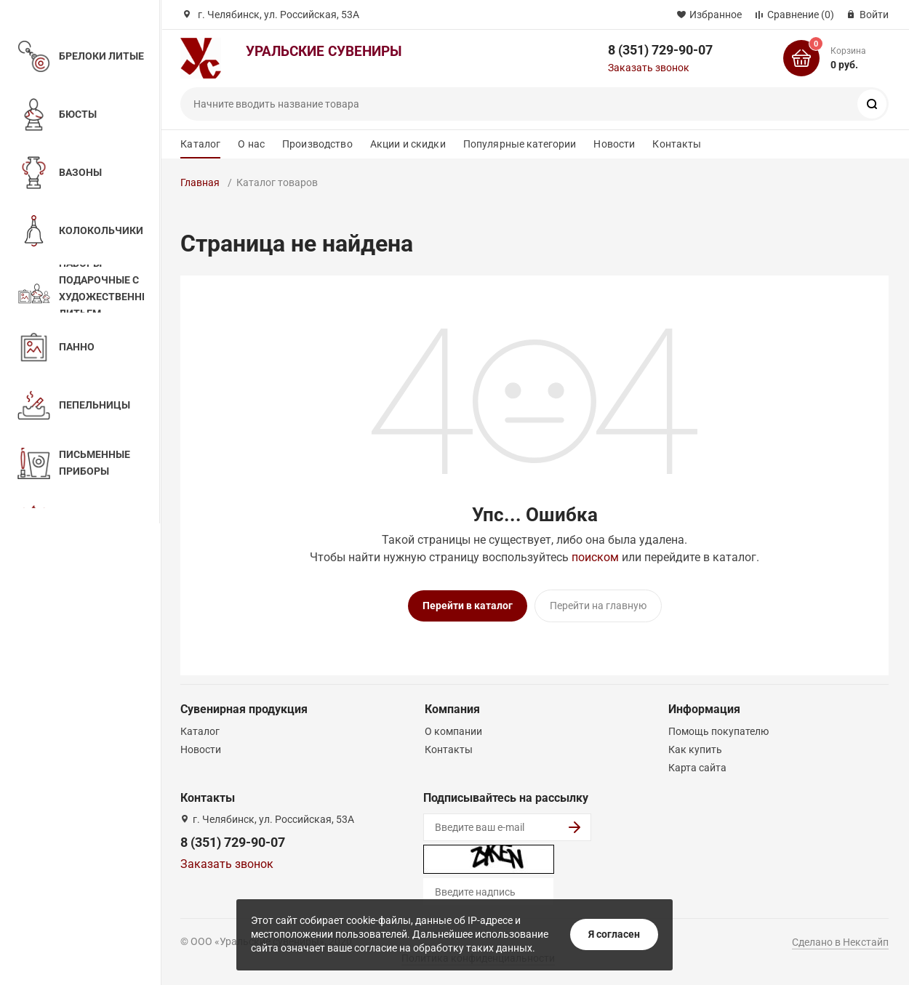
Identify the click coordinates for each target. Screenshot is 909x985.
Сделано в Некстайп (840, 942)
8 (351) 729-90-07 (660, 49)
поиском (595, 557)
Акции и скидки (408, 144)
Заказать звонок (648, 67)
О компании (453, 731)
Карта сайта (697, 767)
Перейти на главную (598, 605)
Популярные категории (520, 144)
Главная (200, 182)
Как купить (695, 749)
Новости (614, 144)
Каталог (200, 144)
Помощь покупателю (718, 731)
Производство (317, 144)
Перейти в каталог (468, 605)
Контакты (676, 144)
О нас (251, 144)
